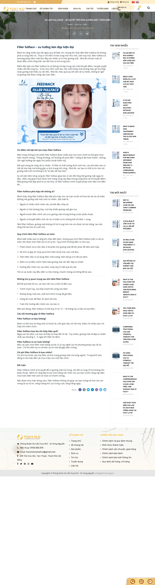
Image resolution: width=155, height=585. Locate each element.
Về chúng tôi (47, 9)
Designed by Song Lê (105, 473)
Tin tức (90, 9)
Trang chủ (31, 9)
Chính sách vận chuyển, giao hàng (119, 449)
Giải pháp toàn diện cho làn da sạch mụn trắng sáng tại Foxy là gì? (129, 408)
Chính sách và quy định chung (117, 441)
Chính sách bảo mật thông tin (116, 457)
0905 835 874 (25, 2)
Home (70, 24)
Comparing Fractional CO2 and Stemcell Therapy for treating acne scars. (129, 334)
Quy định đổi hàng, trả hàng (116, 461)
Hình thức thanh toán (113, 445)
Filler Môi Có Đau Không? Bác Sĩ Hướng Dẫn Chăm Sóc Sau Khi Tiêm (129, 58)
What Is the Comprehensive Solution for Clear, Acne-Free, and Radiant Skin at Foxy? (130, 384)
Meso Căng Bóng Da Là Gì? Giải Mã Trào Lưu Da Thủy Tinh (129, 82)
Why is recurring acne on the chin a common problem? (129, 205)
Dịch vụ (78, 9)
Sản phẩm (64, 9)
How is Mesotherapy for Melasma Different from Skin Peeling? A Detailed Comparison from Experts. (129, 163)
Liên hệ (115, 9)
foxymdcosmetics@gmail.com (40, 452)
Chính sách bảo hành (112, 453)
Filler (85, 24)
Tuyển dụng (103, 9)
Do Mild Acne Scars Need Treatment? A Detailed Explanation (129, 245)
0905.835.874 (36, 448)
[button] (80, 389)
